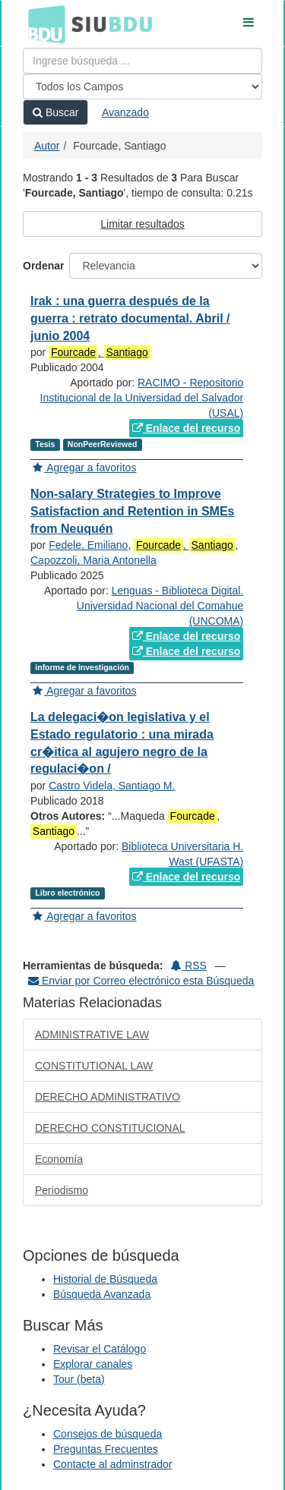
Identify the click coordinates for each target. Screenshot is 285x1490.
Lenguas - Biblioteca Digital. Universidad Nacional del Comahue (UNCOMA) (160, 605)
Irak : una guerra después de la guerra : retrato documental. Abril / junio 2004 (130, 318)
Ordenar (43, 266)
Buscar (55, 112)
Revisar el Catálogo (99, 1349)
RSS (189, 965)
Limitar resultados (142, 224)
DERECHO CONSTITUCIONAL (110, 1128)
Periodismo (61, 1190)
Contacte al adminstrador (112, 1464)
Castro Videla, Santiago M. (112, 786)
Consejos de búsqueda (107, 1434)
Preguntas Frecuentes (105, 1449)
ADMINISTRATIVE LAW (92, 1035)
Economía (59, 1159)
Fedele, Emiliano (88, 545)
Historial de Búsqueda (105, 1279)
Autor (46, 146)
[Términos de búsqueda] (142, 61)
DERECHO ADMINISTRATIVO (107, 1097)
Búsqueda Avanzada (101, 1294)
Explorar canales (92, 1364)
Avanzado (125, 112)
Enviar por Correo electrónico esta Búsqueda (141, 981)
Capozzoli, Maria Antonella (93, 560)
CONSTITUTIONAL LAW (94, 1066)
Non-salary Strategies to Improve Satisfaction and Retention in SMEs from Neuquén (132, 511)
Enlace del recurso (186, 428)
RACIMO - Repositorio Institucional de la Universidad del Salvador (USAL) (142, 397)
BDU (42, 23)
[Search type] (142, 86)
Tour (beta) (79, 1379)
